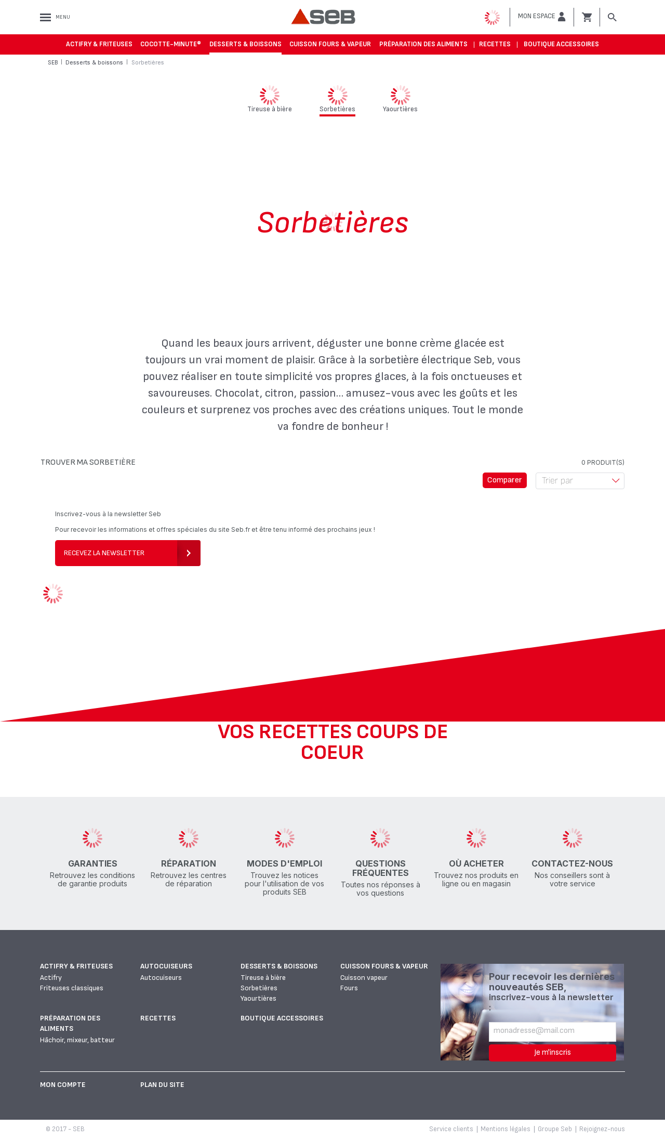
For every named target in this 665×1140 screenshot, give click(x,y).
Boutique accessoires (561, 44)
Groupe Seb (555, 1129)
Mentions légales (505, 1129)
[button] (542, 16)
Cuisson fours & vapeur (330, 44)
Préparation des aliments (423, 44)
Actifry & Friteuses (99, 44)
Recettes (495, 44)
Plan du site (162, 1084)
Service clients (451, 1129)
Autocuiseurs (166, 966)
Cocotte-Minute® (170, 44)
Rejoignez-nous (602, 1129)
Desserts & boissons (245, 44)
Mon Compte (63, 1084)
